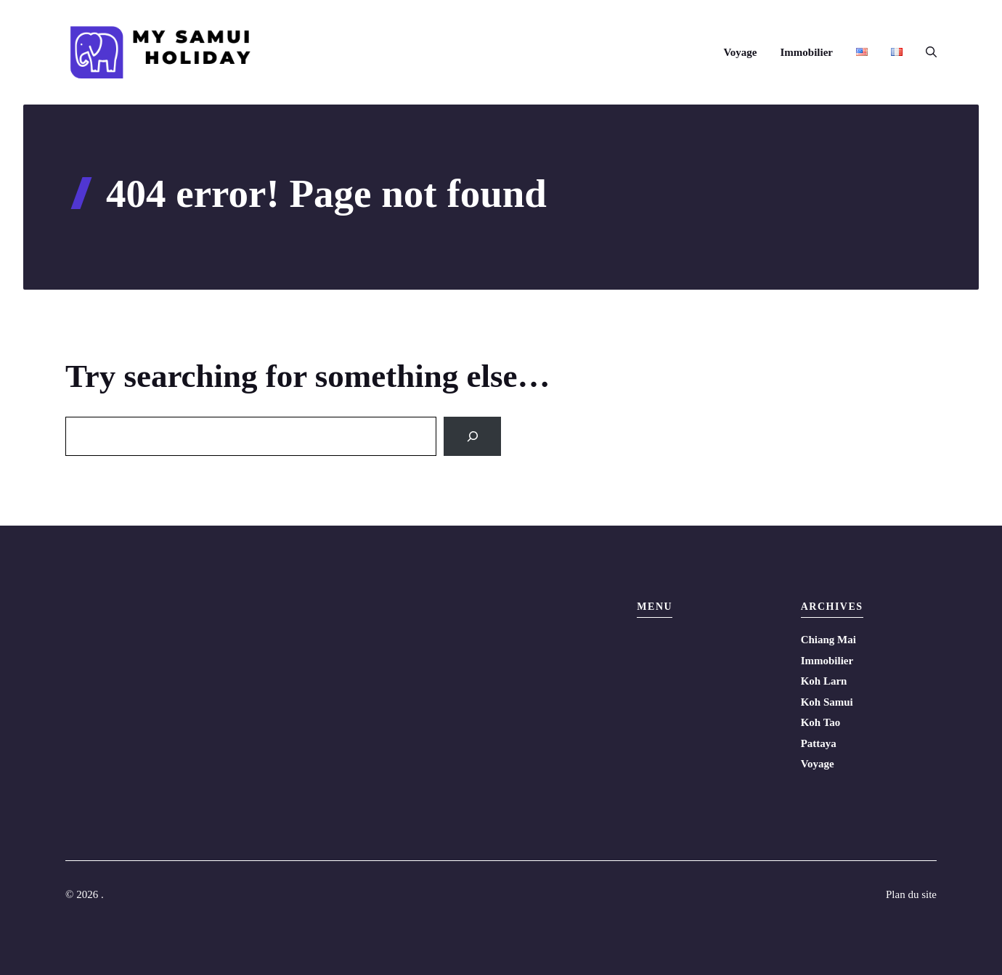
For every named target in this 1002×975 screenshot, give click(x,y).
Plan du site (911, 894)
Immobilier (807, 52)
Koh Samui (827, 702)
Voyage (740, 52)
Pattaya (818, 743)
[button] (925, 52)
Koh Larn (824, 681)
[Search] (472, 436)
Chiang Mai (828, 639)
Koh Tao (821, 722)
